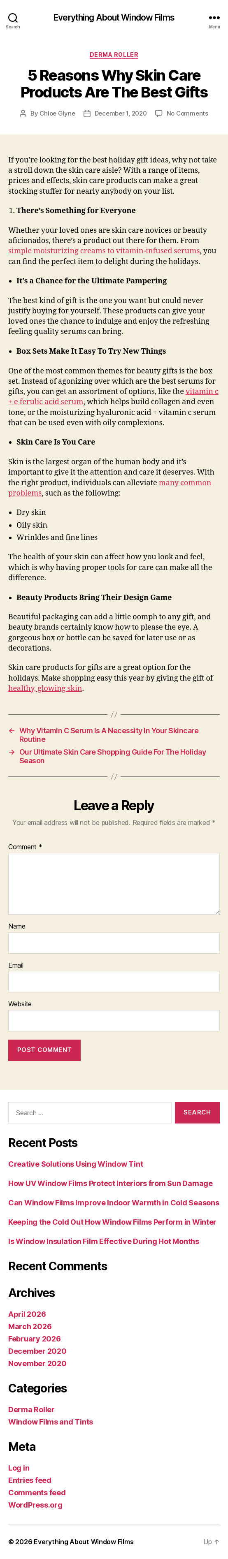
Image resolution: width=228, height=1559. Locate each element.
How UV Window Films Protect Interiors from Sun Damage (110, 1183)
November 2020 (37, 1363)
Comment (25, 847)
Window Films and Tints (50, 1422)
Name (17, 926)
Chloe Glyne (57, 113)
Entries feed (29, 1480)
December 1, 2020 (121, 113)
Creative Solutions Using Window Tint (75, 1164)
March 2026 (29, 1326)
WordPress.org (35, 1505)
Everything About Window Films (114, 17)
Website (20, 1004)
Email (15, 965)
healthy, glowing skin (45, 688)
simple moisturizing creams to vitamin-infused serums (104, 251)
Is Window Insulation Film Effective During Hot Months (103, 1241)
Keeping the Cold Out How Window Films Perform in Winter (112, 1222)
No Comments (187, 113)
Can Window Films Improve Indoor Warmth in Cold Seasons (113, 1202)
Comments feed (37, 1492)
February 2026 (34, 1338)
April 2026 (27, 1314)
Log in (18, 1468)
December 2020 (37, 1351)
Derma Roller (114, 54)
